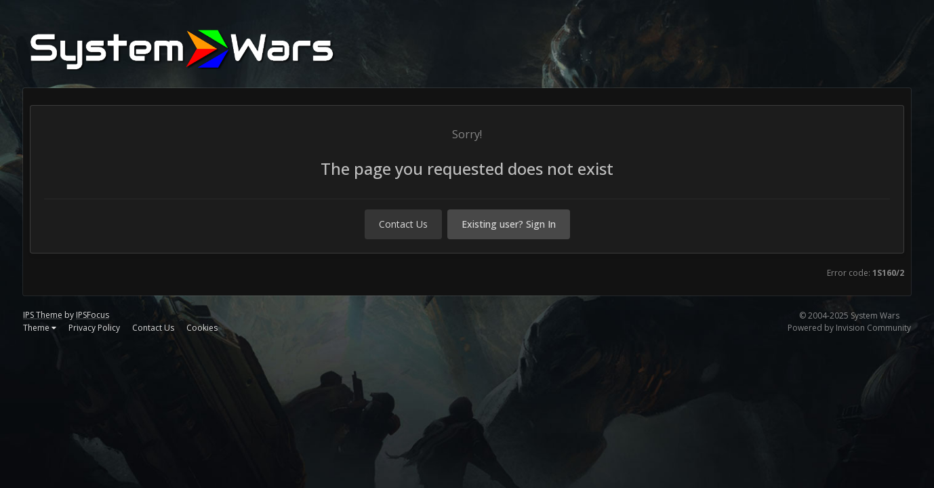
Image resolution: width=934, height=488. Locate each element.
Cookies (202, 327)
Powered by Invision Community (849, 327)
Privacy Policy (94, 327)
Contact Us (403, 224)
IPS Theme (42, 315)
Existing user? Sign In (509, 224)
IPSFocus (92, 315)
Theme (39, 327)
